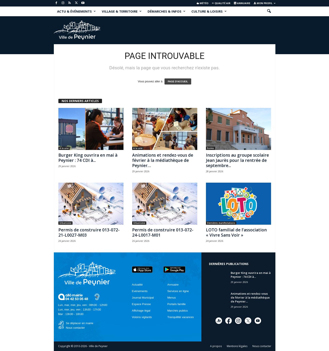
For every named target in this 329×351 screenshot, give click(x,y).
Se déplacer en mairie (79, 323)
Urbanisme (65, 222)
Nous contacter (75, 327)
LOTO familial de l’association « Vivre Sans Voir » (236, 232)
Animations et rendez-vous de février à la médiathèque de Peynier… (162, 160)
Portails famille (176, 304)
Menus (171, 297)
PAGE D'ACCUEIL (178, 81)
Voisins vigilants (142, 317)
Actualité (137, 284)
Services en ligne (178, 291)
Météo (202, 3)
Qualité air (221, 3)
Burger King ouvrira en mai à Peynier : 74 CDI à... (87, 157)
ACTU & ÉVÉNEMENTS (76, 11)
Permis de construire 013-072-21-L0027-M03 (89, 232)
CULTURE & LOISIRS (209, 11)
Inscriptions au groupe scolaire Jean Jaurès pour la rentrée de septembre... (237, 160)
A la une (64, 148)
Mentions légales (237, 346)
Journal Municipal (143, 297)
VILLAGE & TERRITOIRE (121, 11)
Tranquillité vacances (180, 317)
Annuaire (242, 3)
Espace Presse (141, 304)
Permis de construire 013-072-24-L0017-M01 (162, 232)
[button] (269, 11)
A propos (216, 346)
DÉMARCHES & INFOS (166, 11)
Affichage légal (141, 310)
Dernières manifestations (221, 222)
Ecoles (210, 148)
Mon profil (264, 3)
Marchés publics (177, 310)
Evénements (140, 291)
